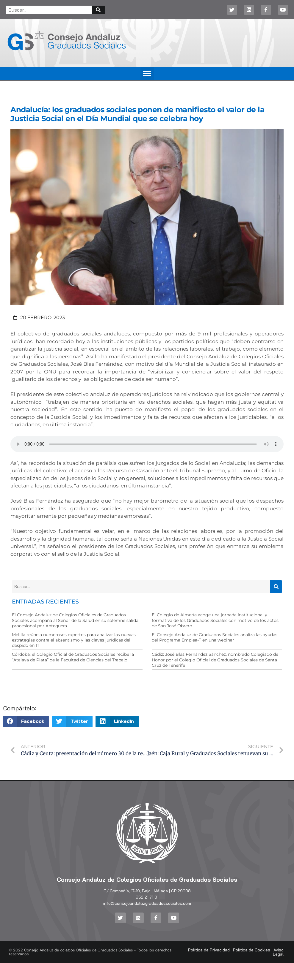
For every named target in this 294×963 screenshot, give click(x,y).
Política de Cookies (251, 950)
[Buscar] (98, 10)
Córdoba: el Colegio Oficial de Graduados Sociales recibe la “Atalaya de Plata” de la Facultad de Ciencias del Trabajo (73, 657)
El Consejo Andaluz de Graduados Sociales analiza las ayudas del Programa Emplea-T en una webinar (214, 637)
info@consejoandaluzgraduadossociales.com (147, 903)
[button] (147, 73)
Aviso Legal (278, 952)
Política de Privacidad (209, 950)
